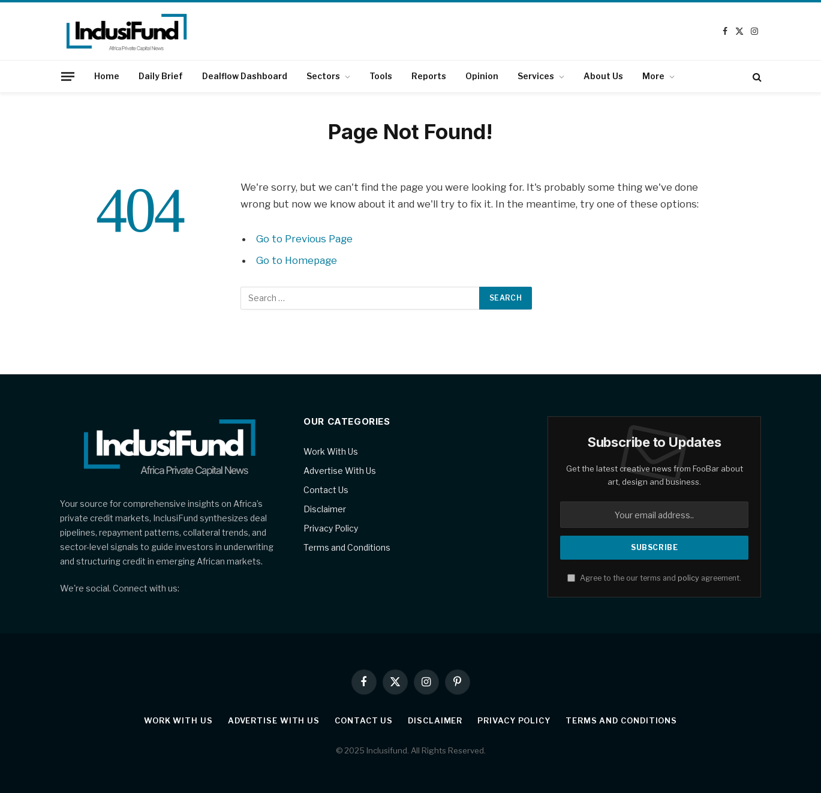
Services (536, 76)
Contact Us (325, 490)
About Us (603, 76)
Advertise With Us (339, 470)
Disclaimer (324, 509)
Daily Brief (161, 76)
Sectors (323, 76)
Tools (380, 76)
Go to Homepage (296, 260)
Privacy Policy (330, 528)
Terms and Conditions (346, 547)
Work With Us (330, 451)
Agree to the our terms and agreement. (654, 577)
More (653, 76)
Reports (428, 76)
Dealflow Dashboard (244, 76)
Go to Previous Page (304, 239)
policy (688, 577)
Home (106, 76)
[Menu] (67, 76)
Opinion (481, 76)
